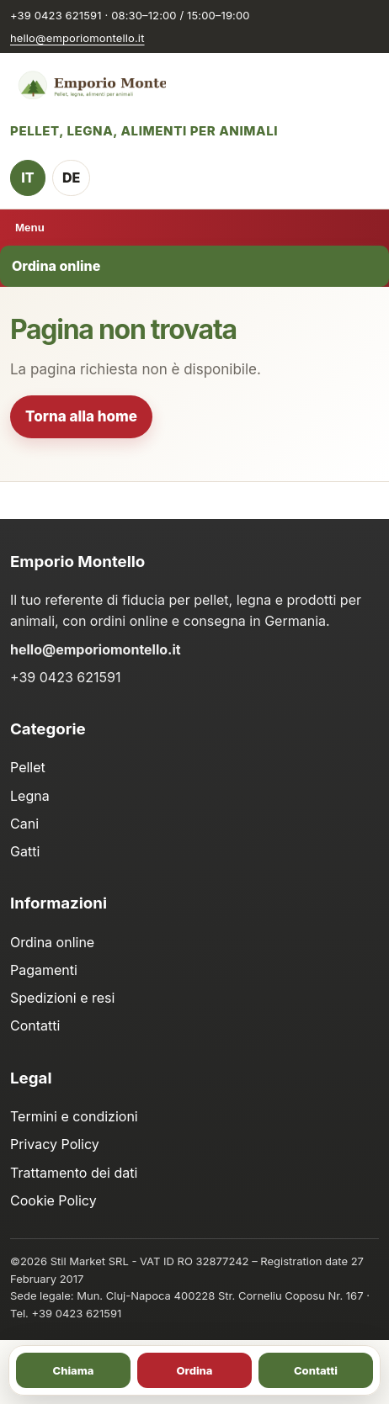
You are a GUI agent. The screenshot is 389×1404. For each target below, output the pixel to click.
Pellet (27, 767)
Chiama (73, 1370)
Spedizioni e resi (62, 997)
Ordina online (56, 265)
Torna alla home (81, 416)
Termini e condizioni (74, 1116)
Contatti (35, 1025)
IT (27, 177)
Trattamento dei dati (73, 1172)
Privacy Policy (54, 1144)
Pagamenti (43, 970)
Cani (24, 823)
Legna (30, 795)
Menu (30, 227)
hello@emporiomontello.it (77, 38)
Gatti (25, 851)
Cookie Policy (53, 1200)
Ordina (194, 1370)
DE (71, 177)
